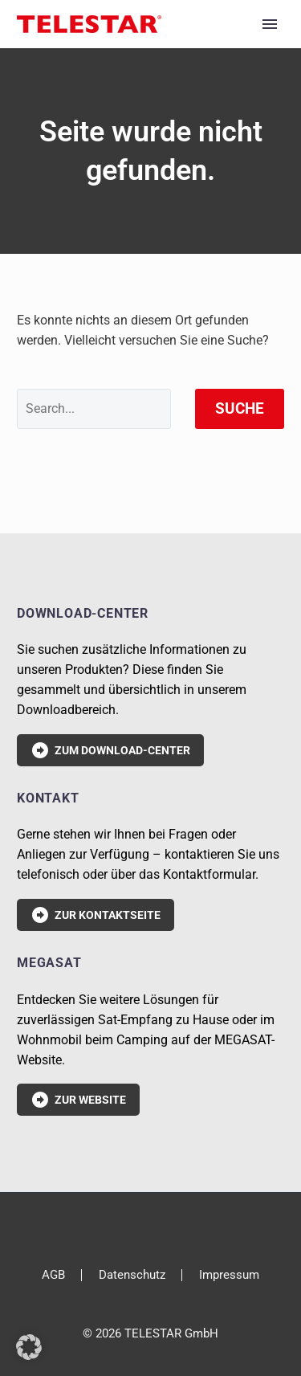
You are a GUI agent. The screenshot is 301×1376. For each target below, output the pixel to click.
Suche (239, 408)
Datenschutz (132, 1275)
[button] (29, 1347)
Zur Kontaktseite (96, 915)
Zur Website (78, 1100)
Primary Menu (269, 24)
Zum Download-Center (110, 750)
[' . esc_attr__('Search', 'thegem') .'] (94, 409)
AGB (53, 1275)
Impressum (229, 1275)
